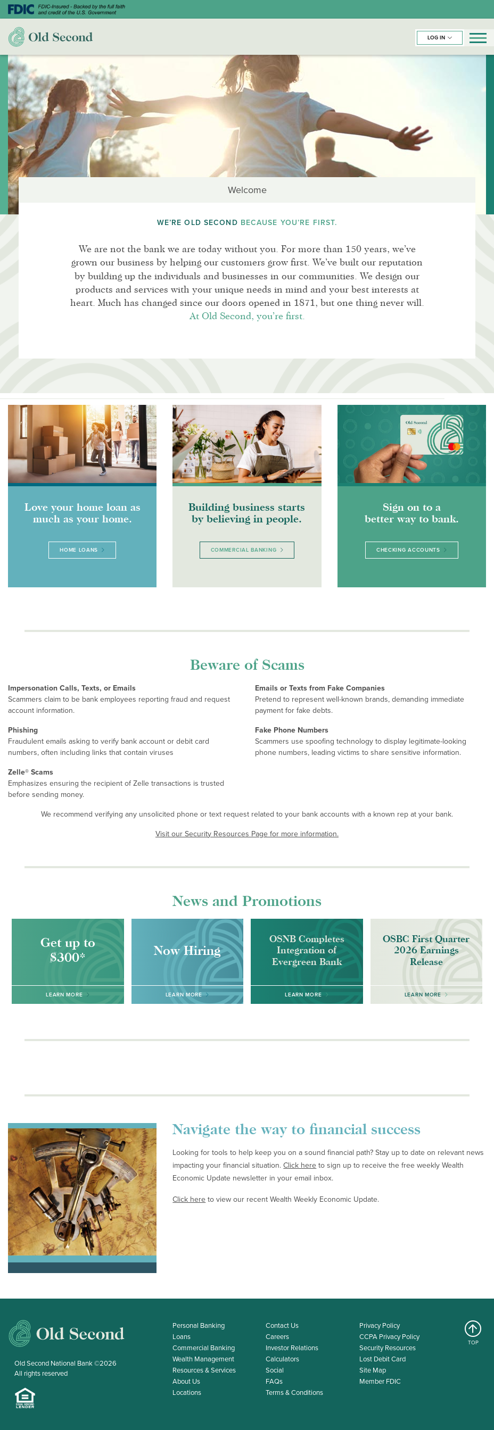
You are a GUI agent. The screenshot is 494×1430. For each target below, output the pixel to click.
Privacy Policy (379, 1325)
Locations (186, 1392)
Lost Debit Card (382, 1359)
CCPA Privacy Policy (389, 1337)
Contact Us (282, 1325)
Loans (181, 1337)
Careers (277, 1337)
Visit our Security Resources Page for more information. (247, 833)
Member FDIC (380, 1381)
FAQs (274, 1381)
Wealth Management (203, 1359)
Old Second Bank (50, 36)
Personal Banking (198, 1325)
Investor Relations (292, 1348)
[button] (439, 37)
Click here (299, 1165)
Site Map (372, 1370)
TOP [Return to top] (473, 1333)
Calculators (282, 1359)
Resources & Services (204, 1370)
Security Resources (387, 1348)
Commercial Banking (203, 1348)
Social (275, 1370)
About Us (186, 1381)
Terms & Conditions (294, 1392)
